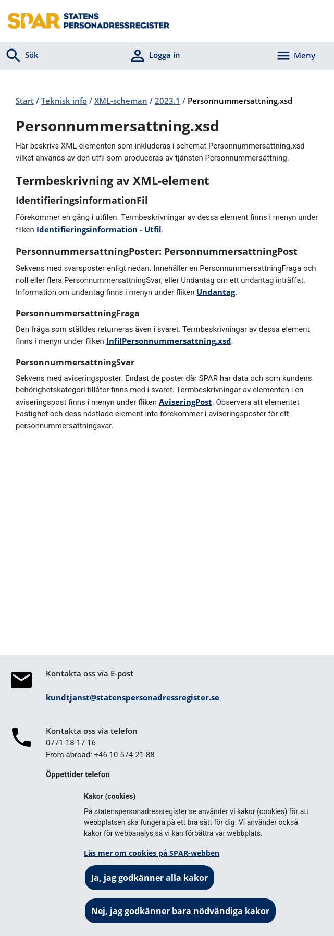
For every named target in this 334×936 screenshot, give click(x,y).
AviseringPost (185, 402)
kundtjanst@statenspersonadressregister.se (132, 697)
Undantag (215, 292)
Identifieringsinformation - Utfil (99, 229)
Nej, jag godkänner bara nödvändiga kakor (180, 911)
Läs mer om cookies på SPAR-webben (151, 853)
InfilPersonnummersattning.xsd (168, 341)
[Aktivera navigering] (295, 56)
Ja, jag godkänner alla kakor (149, 877)
